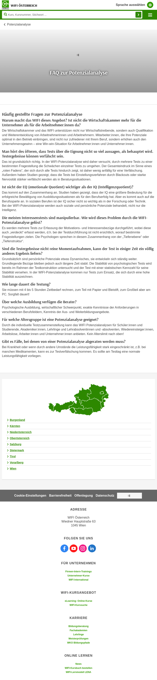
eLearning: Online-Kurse (78, 601)
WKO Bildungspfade (78, 642)
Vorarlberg (16, 462)
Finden (138, 15)
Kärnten (15, 426)
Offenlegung (83, 495)
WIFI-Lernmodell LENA (78, 672)
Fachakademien (78, 630)
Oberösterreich (19, 438)
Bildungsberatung (79, 626)
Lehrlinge (78, 634)
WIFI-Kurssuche (78, 605)
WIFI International (78, 579)
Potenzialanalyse (19, 24)
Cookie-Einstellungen (30, 495)
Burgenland (17, 419)
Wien (13, 468)
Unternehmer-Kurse (79, 575)
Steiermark (17, 450)
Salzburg (15, 444)
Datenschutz (105, 495)
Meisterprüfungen (78, 638)
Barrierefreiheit (60, 495)
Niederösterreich (21, 432)
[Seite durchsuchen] (72, 15)
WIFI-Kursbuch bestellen (78, 668)
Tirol (13, 456)
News (78, 664)
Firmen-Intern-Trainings (78, 571)
